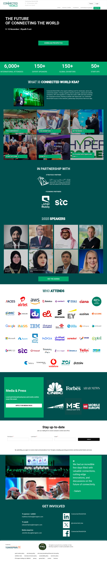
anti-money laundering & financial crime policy (48, 553)
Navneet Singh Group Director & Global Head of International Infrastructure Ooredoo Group (18, 245)
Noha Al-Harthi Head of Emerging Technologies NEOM (37, 270)
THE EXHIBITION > (45, 131)
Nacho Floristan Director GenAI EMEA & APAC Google (61, 270)
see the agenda (53, 279)
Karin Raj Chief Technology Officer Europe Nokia (87, 270)
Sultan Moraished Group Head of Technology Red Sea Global (61, 245)
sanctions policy (54, 555)
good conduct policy (19, 553)
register (96, 8)
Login (97, 3)
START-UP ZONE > (12, 156)
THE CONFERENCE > (13, 131)
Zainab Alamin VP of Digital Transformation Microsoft (11, 270)
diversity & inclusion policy (30, 555)
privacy (34, 558)
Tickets (91, 3)
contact (49, 558)
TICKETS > (43, 156)
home (58, 7)
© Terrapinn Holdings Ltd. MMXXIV (23, 558)
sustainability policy (43, 555)
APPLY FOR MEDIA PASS (24, 405)
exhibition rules (18, 555)
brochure (56, 558)
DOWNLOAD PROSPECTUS (53, 43)
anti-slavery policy (31, 553)
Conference (76, 7)
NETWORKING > (78, 131)
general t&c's (42, 558)
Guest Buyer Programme (86, 7)
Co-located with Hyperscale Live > (82, 155)
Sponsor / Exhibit (66, 7)
